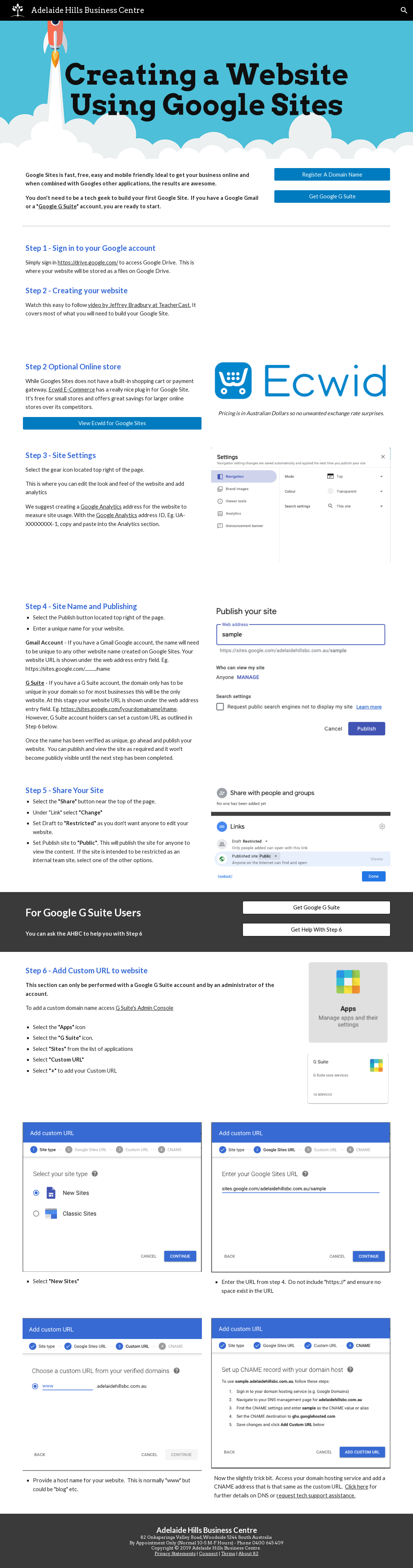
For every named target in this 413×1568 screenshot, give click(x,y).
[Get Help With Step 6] (316, 929)
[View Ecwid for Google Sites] (112, 422)
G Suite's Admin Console (144, 1008)
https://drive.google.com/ (88, 262)
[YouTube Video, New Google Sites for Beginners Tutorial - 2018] (300, 288)
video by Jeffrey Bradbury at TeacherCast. (139, 305)
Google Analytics (101, 506)
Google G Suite (57, 206)
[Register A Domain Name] (332, 174)
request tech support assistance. (316, 1495)
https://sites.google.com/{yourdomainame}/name (119, 709)
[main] (207, 90)
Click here (356, 1486)
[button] (404, 10)
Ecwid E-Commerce (71, 389)
